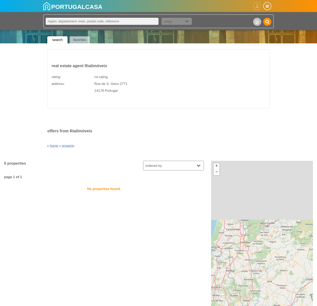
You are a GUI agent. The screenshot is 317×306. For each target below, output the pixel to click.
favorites (79, 40)
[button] (216, 166)
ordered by (153, 166)
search (57, 40)
